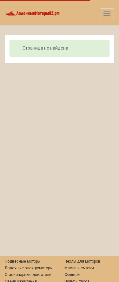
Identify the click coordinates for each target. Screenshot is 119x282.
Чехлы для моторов (82, 261)
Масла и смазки (79, 268)
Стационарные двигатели (28, 274)
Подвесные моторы (23, 261)
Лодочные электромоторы (29, 268)
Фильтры (72, 274)
